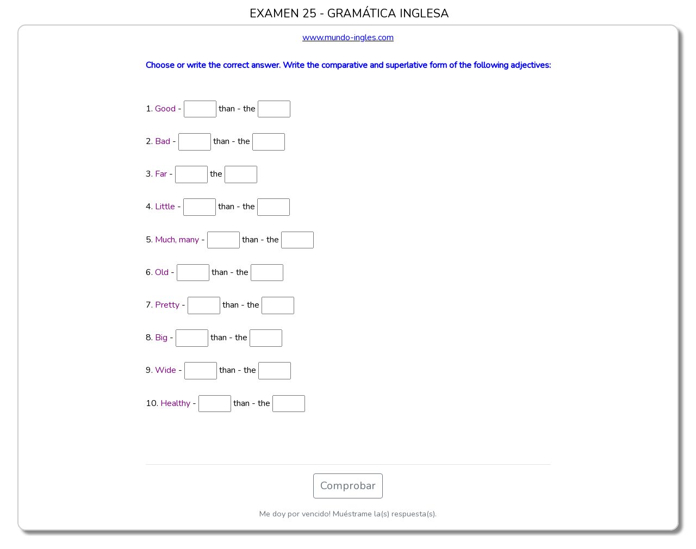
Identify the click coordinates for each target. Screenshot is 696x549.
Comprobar (348, 485)
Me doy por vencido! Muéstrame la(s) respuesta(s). (348, 513)
